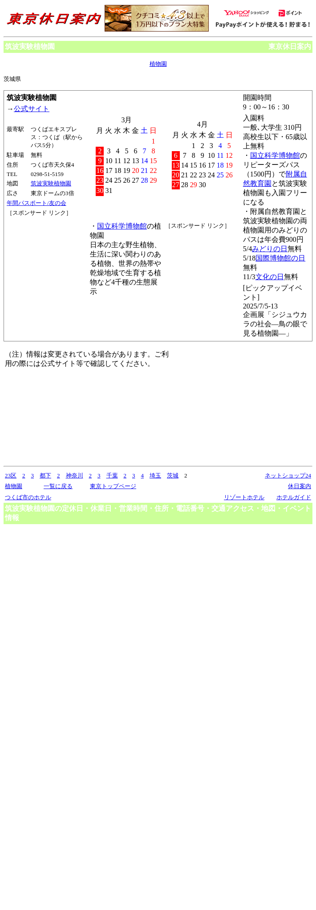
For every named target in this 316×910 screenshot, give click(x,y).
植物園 (158, 63)
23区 (10, 475)
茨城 (172, 475)
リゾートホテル (244, 497)
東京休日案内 (289, 46)
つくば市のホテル (28, 497)
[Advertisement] (47, 250)
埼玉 (155, 475)
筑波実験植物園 (51, 183)
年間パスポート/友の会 (36, 203)
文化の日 (269, 277)
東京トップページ (113, 486)
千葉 (112, 475)
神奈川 (74, 475)
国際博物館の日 (280, 258)
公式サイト (31, 108)
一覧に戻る (58, 486)
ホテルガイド (293, 497)
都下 (45, 475)
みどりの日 (270, 249)
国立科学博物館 (275, 155)
